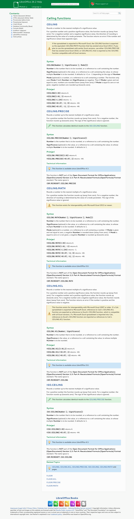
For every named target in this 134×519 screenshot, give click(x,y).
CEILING (52, 24)
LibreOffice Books (67, 498)
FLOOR (50, 475)
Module (22, 6)
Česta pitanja (17, 37)
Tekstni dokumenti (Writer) (22, 16)
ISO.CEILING (94, 126)
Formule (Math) (18, 28)
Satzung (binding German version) (79, 508)
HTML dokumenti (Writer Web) (23, 18)
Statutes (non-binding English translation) (52, 508)
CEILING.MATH (56, 188)
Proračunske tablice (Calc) (21, 20)
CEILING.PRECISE (58, 111)
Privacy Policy (32, 508)
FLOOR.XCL (51, 479)
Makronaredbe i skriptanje (21, 32)
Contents (14, 13)
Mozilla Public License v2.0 (65, 510)
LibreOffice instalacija (20, 35)
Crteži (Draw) (17, 24)
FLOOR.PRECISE (53, 482)
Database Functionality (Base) (22, 26)
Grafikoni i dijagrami (19, 30)
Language (36, 6)
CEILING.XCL (55, 285)
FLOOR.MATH (52, 485)
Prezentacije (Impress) (20, 22)
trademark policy (56, 514)
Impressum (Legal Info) (18, 508)
